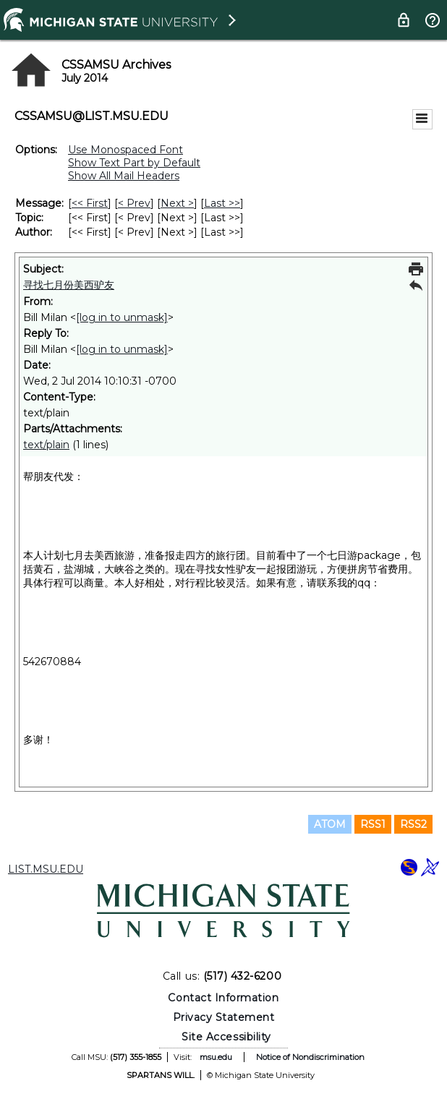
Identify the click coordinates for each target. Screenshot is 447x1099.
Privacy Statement (224, 1017)
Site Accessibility (226, 1036)
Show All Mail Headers (123, 175)
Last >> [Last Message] (222, 203)
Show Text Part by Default (134, 162)
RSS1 (373, 824)
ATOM (330, 824)
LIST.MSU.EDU (45, 869)
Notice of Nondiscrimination (310, 1057)
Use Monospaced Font (125, 149)
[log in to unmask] (122, 317)
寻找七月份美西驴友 (68, 284)
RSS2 (413, 824)
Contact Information (223, 997)
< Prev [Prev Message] (134, 203)
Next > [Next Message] (177, 203)
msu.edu (216, 1057)
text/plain (46, 444)
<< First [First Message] (90, 203)
